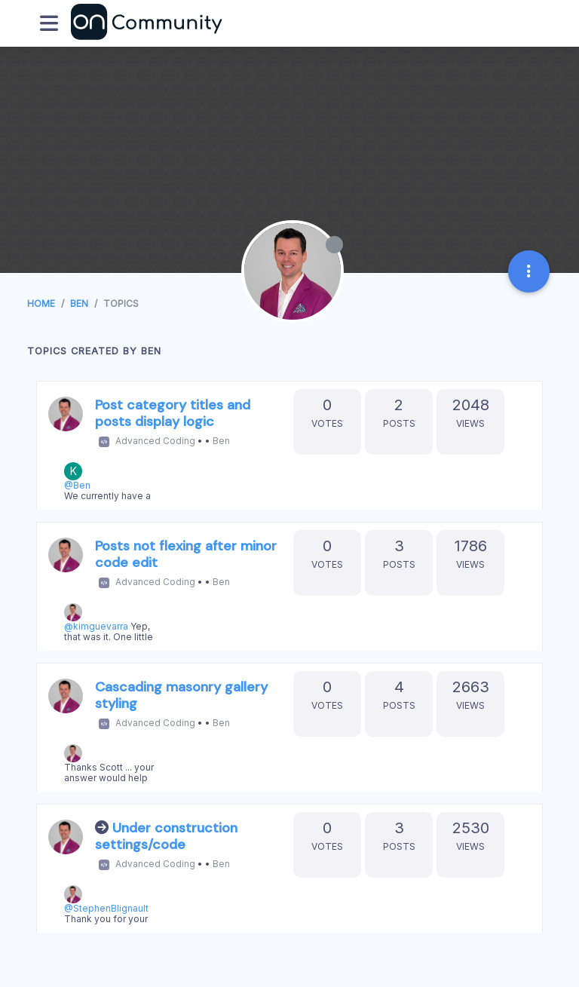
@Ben (77, 485)
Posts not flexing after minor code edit (186, 554)
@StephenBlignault (106, 908)
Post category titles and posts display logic (172, 413)
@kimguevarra (96, 626)
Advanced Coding (155, 440)
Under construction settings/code (166, 836)
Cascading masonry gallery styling (181, 695)
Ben (221, 440)
